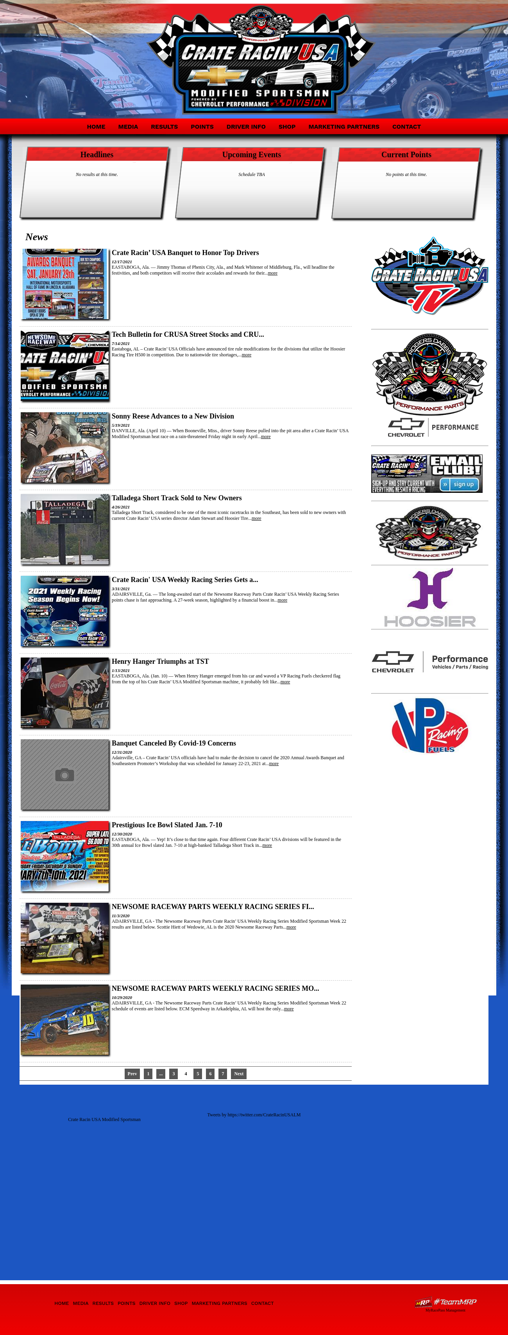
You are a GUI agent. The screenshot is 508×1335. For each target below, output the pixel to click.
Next (238, 1073)
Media (128, 126)
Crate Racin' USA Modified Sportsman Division (90, 54)
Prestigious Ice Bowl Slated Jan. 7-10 (167, 825)
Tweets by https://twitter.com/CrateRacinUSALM (254, 1115)
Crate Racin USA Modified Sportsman (104, 1119)
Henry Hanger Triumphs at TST (160, 661)
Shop (287, 126)
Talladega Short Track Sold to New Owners (177, 498)
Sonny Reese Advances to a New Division (173, 416)
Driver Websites (445, 1302)
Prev (132, 1073)
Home (96, 126)
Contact (406, 126)
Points (202, 126)
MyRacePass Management (445, 1310)
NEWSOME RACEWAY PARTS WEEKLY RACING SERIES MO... (215, 988)
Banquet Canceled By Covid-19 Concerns (174, 743)
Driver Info (246, 126)
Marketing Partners (343, 126)
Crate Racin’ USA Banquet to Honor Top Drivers (185, 253)
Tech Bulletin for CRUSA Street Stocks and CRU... (188, 334)
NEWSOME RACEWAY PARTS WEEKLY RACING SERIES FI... (213, 907)
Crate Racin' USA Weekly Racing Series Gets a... (185, 580)
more (273, 273)
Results (164, 126)
